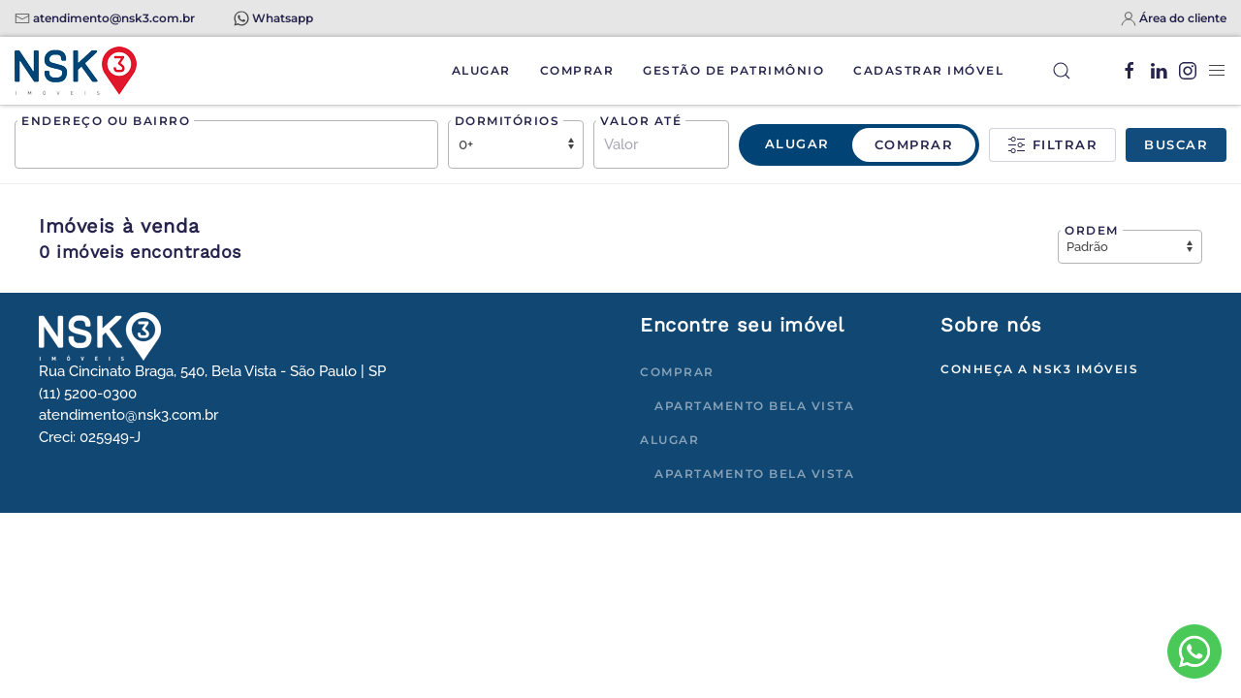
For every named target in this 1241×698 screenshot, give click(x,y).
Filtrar (1052, 145)
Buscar (1176, 144)
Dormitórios (507, 120)
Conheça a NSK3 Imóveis (1039, 369)
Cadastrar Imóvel (928, 70)
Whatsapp (282, 18)
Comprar (577, 70)
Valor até (641, 120)
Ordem (1092, 230)
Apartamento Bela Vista (754, 405)
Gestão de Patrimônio (733, 70)
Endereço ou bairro (105, 120)
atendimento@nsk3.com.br (114, 18)
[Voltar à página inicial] (76, 71)
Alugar (481, 70)
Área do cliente (1182, 18)
